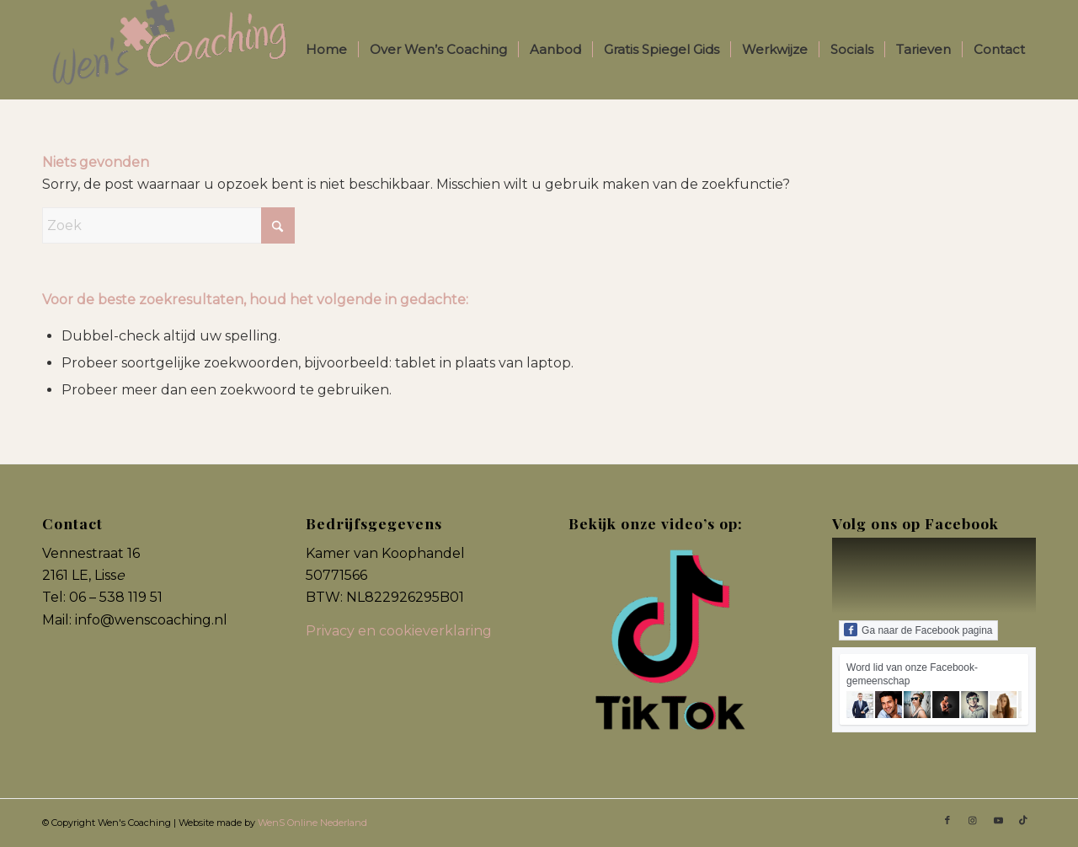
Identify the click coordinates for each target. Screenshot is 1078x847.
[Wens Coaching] (168, 49)
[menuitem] (326, 49)
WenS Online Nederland (312, 822)
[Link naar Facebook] (947, 820)
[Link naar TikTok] (1023, 820)
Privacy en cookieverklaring (399, 631)
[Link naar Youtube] (998, 820)
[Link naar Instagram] (972, 820)
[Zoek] (168, 225)
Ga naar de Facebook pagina (918, 629)
